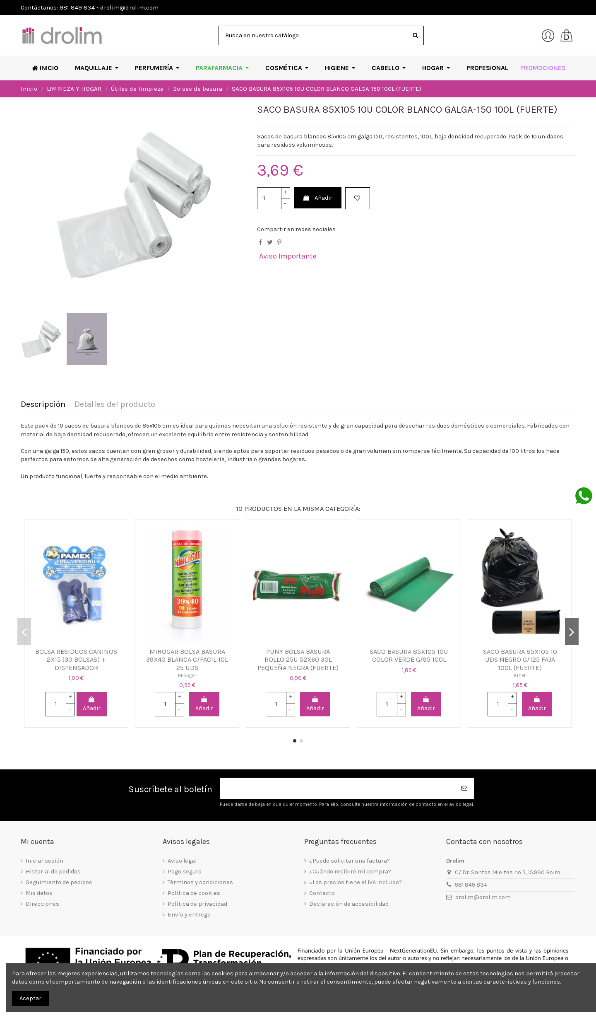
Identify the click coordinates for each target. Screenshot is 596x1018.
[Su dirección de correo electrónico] (338, 788)
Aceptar (30, 998)
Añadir (317, 197)
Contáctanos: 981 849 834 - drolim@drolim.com (90, 7)
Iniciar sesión (44, 860)
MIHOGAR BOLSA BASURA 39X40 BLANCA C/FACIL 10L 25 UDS (187, 660)
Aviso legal (182, 860)
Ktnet (520, 675)
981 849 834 (471, 884)
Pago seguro (185, 871)
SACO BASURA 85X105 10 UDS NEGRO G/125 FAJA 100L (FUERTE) (520, 660)
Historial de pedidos (53, 871)
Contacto (322, 893)
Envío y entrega (189, 914)
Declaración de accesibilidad (349, 903)
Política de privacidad (197, 903)
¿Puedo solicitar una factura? (349, 860)
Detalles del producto (114, 404)
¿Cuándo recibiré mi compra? (350, 871)
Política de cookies (194, 893)
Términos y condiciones (200, 882)
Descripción (43, 404)
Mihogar (187, 675)
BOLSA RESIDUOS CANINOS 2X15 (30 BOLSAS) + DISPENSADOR (76, 660)
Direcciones (42, 903)
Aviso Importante (288, 256)
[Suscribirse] (465, 788)
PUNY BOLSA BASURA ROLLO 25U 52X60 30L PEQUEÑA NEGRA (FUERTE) (298, 660)
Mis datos (39, 893)
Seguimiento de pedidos (59, 882)
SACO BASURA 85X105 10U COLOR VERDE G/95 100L (409, 656)
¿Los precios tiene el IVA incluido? (355, 882)
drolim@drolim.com (483, 897)
